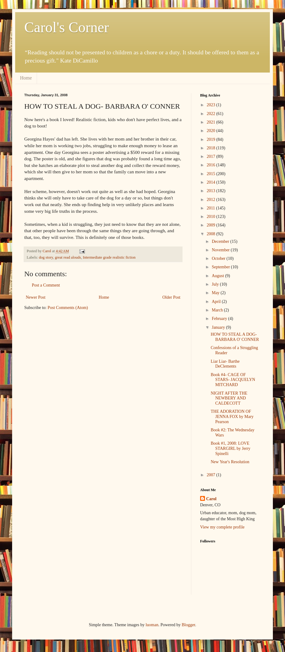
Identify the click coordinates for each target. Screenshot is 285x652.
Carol (211, 499)
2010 (211, 216)
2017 (211, 156)
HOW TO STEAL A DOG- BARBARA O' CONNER (235, 337)
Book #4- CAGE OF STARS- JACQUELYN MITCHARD (233, 379)
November (221, 250)
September (221, 267)
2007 (211, 475)
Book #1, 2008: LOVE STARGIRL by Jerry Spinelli (230, 448)
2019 (211, 139)
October (219, 258)
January (219, 327)
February (220, 318)
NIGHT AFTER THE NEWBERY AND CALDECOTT (229, 398)
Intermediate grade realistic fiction (109, 257)
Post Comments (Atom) (68, 307)
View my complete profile (222, 527)
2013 (211, 190)
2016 (211, 165)
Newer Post (35, 297)
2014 (211, 182)
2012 (211, 199)
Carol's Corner (66, 27)
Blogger (188, 625)
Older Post (172, 297)
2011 (211, 208)
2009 (211, 225)
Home (26, 77)
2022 (211, 113)
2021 (211, 122)
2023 (211, 105)
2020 (211, 130)
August (218, 275)
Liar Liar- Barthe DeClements (225, 364)
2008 (211, 234)
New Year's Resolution (230, 462)
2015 (211, 173)
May (216, 292)
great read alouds (68, 257)
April (217, 301)
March (218, 310)
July (216, 284)
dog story (46, 257)
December (221, 241)
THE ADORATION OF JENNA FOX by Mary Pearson (232, 416)
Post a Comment (46, 285)
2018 (211, 148)
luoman (152, 625)
